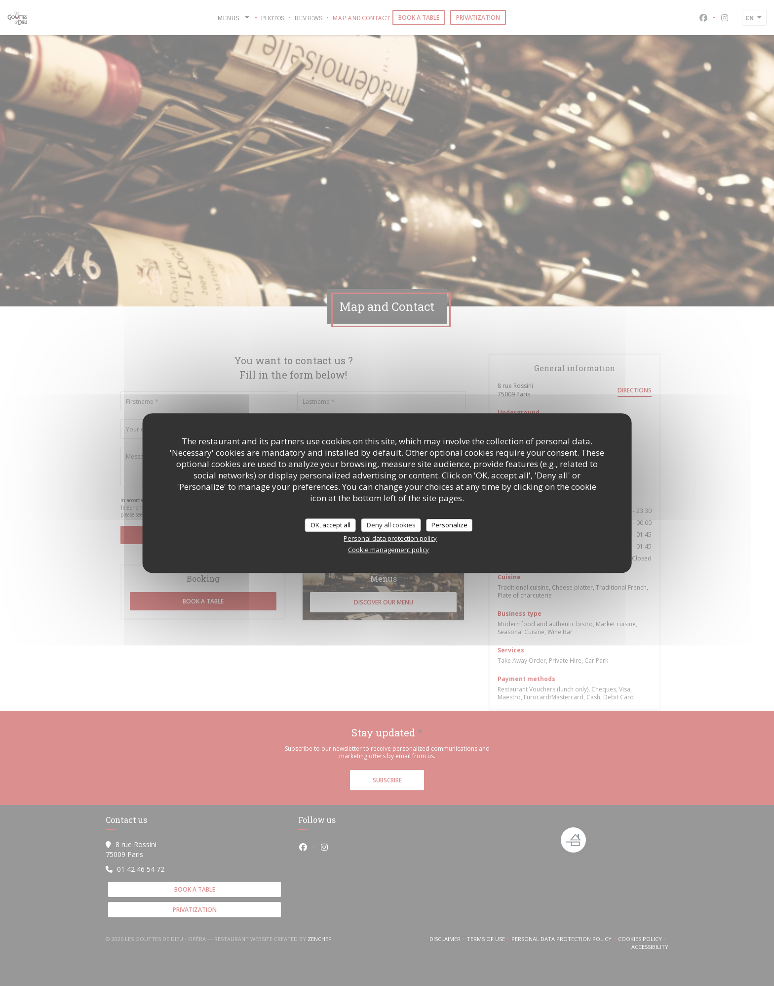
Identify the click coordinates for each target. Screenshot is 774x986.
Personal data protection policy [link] (390, 538)
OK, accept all (330, 524)
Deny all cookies (391, 524)
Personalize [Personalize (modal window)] (449, 524)
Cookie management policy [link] (388, 549)
